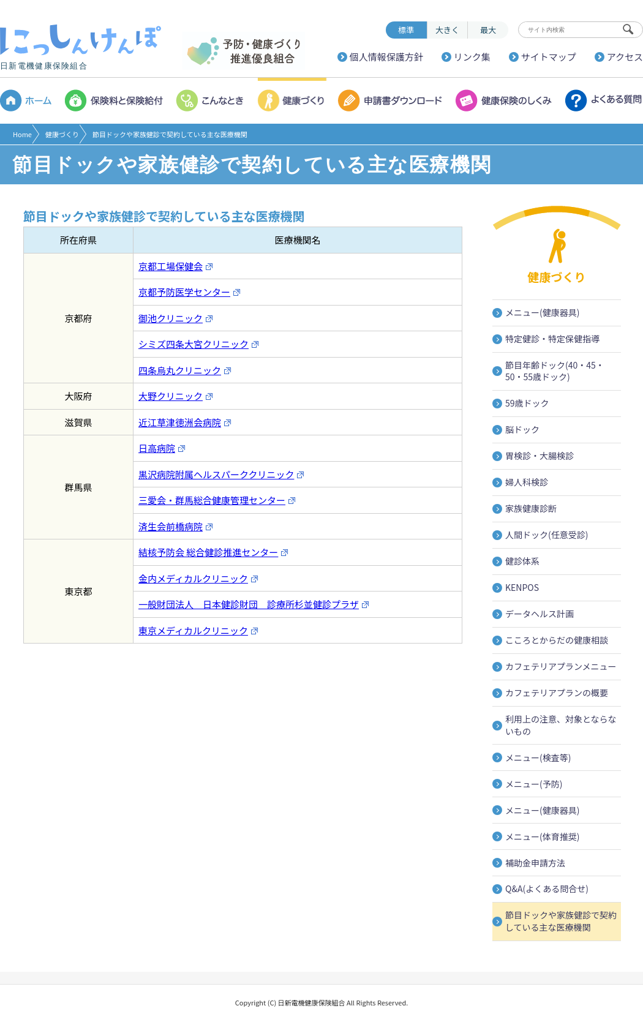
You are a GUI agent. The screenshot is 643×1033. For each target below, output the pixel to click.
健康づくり (62, 134)
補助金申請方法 (535, 863)
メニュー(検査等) (538, 757)
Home (22, 134)
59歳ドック (527, 403)
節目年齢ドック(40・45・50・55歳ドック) (554, 371)
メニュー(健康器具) (542, 312)
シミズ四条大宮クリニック (198, 343)
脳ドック (522, 429)
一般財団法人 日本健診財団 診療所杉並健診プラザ (253, 604)
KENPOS (522, 587)
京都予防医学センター (189, 291)
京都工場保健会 (175, 266)
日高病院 (162, 447)
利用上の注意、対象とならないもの (561, 725)
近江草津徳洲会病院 (184, 422)
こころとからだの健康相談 (556, 640)
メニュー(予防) (533, 784)
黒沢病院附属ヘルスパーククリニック (221, 474)
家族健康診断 (531, 508)
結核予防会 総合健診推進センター (213, 552)
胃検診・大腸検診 (539, 455)
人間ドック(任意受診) (546, 534)
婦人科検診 (526, 482)
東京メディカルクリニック (198, 630)
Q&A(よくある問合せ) (546, 888)
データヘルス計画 (539, 613)
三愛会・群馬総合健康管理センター (217, 500)
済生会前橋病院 (175, 526)
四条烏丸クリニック (184, 370)
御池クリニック (175, 318)
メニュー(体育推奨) (542, 836)
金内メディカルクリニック (198, 578)
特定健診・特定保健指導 (552, 338)
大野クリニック (175, 395)
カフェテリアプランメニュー (561, 666)
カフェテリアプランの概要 (556, 692)
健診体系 (522, 561)
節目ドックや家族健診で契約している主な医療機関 (561, 921)
